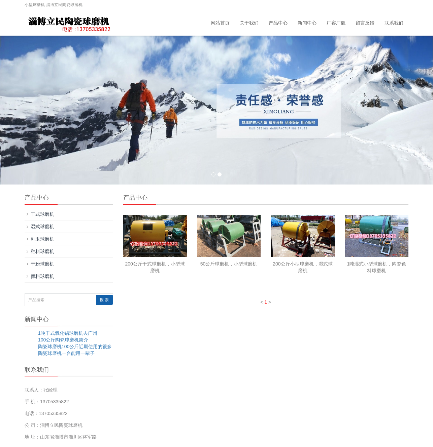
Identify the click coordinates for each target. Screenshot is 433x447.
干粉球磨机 (42, 264)
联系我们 (394, 23)
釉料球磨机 (42, 251)
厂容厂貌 (336, 23)
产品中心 (278, 23)
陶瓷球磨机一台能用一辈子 (66, 353)
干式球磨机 (42, 214)
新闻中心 (307, 23)
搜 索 (104, 299)
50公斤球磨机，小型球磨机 (229, 264)
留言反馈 (365, 23)
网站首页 (220, 23)
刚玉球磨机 (42, 239)
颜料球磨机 (42, 276)
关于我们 (249, 23)
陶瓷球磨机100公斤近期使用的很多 (75, 346)
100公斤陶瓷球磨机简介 (63, 339)
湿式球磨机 (42, 226)
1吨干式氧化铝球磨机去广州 (67, 333)
